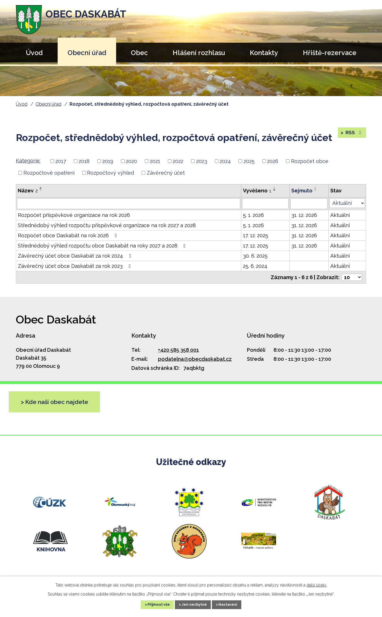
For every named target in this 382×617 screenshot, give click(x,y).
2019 (107, 161)
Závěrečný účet (166, 173)
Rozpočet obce (309, 161)
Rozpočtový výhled (110, 173)
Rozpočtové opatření (49, 173)
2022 (178, 161)
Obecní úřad (87, 53)
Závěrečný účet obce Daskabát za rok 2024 (75, 256)
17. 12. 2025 (255, 235)
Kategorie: (28, 161)
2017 (60, 161)
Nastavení (235, 604)
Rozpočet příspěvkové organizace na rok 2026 (74, 215)
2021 (155, 161)
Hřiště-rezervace (329, 53)
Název (28, 191)
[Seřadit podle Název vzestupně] (41, 188)
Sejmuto (301, 191)
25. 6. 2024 (255, 266)
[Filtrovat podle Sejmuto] (309, 203)
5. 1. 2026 (253, 215)
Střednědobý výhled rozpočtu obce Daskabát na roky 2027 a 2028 (103, 246)
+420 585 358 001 (178, 350)
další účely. (317, 584)
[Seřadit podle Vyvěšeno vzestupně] (275, 188)
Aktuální (340, 215)
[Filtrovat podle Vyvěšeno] (265, 203)
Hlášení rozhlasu (199, 53)
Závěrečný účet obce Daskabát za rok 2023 (75, 266)
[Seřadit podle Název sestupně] (41, 190)
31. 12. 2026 (304, 215)
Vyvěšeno (257, 191)
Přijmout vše (152, 604)
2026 (272, 161)
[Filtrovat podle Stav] (347, 203)
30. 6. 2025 (255, 256)
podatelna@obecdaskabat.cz (195, 359)
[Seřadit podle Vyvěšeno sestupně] (275, 190)
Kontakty (264, 53)
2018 (84, 161)
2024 (225, 161)
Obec (139, 53)
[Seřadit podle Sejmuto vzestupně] (315, 188)
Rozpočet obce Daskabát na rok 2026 (68, 235)
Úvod (34, 53)
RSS (353, 135)
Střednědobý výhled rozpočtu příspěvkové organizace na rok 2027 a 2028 (107, 225)
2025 (249, 161)
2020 (131, 161)
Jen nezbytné (195, 604)
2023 (201, 161)
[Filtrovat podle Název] (128, 203)
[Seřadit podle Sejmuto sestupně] (315, 190)
